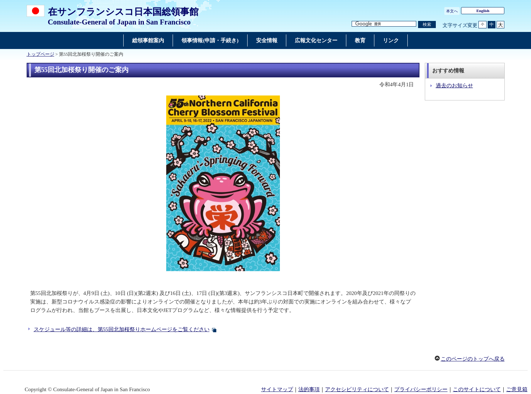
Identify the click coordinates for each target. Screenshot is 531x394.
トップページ (40, 54)
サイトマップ (277, 389)
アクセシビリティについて (357, 389)
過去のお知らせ (454, 85)
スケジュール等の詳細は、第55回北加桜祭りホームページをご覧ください (122, 329)
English (482, 11)
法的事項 (309, 389)
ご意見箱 (516, 389)
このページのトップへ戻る (473, 359)
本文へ (452, 11)
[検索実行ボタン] (427, 24)
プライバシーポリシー (421, 389)
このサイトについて (477, 389)
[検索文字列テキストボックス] (384, 24)
